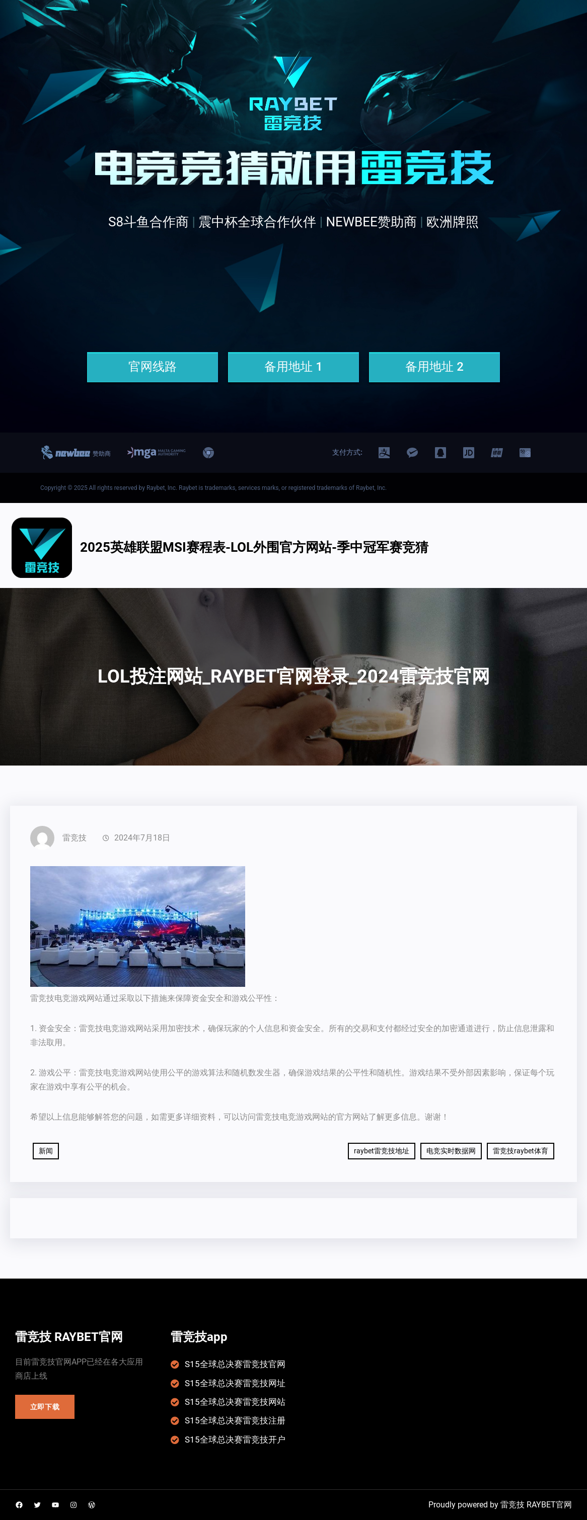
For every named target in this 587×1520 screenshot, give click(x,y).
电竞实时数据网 (451, 1151)
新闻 (46, 1151)
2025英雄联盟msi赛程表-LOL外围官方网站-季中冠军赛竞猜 (254, 547)
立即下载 (45, 1407)
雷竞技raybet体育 (520, 1151)
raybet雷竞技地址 (381, 1151)
